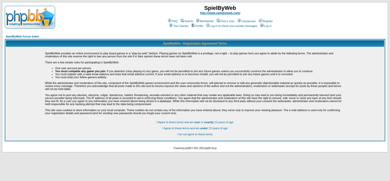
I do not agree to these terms (195, 134)
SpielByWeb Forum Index (22, 36)
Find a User (226, 21)
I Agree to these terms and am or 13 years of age (195, 122)
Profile (197, 25)
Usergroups (247, 21)
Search (187, 21)
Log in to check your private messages (231, 25)
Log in (266, 25)
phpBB (188, 148)
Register (266, 21)
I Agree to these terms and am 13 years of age (195, 128)
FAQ (172, 21)
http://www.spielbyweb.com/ (220, 13)
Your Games (178, 25)
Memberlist (205, 21)
